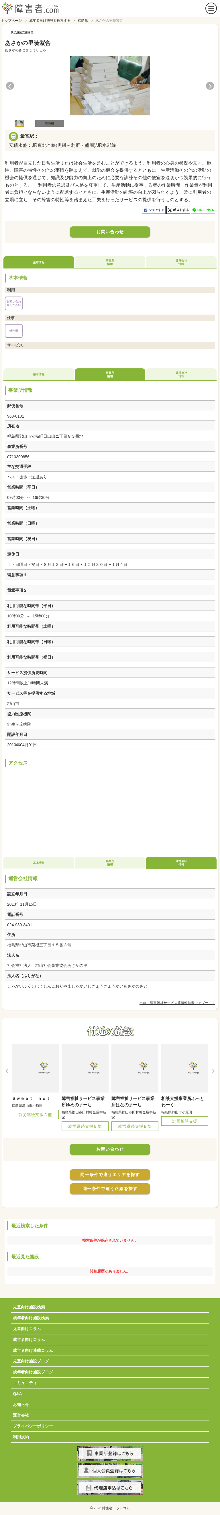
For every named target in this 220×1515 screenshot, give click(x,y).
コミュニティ (25, 1381)
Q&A (17, 1392)
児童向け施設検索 (29, 1305)
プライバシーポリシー (33, 1424)
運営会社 (21, 1413)
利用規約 (21, 1435)
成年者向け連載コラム (33, 1349)
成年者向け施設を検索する (49, 19)
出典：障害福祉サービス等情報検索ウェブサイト (177, 1002)
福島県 (83, 19)
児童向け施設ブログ (31, 1359)
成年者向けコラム (29, 1338)
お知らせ (21, 1403)
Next (210, 84)
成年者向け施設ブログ (33, 1370)
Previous (10, 84)
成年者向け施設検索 (31, 1316)
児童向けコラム (27, 1327)
